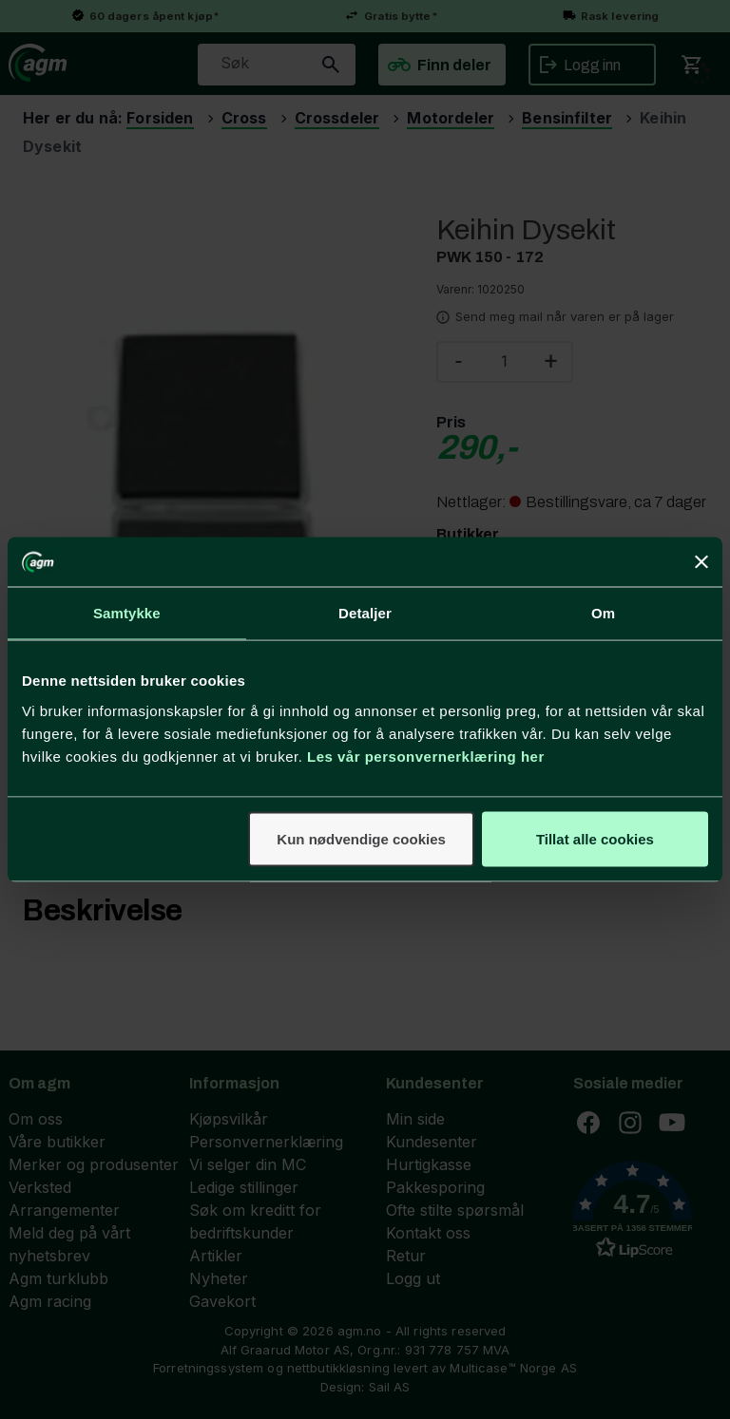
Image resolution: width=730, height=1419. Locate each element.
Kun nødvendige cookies (361, 838)
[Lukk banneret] (701, 562)
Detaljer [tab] (365, 613)
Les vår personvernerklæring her (426, 755)
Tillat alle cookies (595, 838)
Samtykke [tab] (127, 613)
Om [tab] (603, 613)
